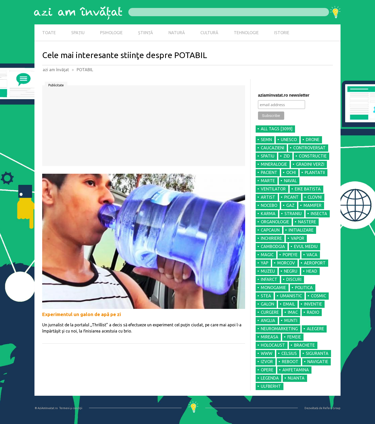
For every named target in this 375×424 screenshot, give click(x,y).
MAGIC (267, 254)
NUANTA (296, 378)
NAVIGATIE (317, 361)
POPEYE (290, 254)
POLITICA (304, 287)
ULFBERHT (271, 386)
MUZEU (268, 271)
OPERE (267, 369)
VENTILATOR (273, 189)
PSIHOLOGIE (111, 32)
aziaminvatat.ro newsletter (283, 95)
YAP (264, 263)
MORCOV (286, 263)
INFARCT (269, 279)
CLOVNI (315, 197)
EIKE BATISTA (308, 189)
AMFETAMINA (295, 369)
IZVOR (267, 361)
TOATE (49, 32)
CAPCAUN (270, 230)
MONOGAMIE (273, 287)
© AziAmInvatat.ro (46, 408)
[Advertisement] (144, 127)
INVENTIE (313, 304)
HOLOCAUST (273, 345)
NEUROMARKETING (279, 328)
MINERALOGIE (274, 164)
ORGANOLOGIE (275, 221)
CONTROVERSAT (309, 147)
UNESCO (289, 139)
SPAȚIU (78, 32)
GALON (267, 304)
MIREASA (269, 337)
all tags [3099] (276, 128)
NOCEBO (269, 205)
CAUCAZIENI (272, 147)
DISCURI (293, 279)
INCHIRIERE (271, 238)
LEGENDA (270, 378)
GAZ (290, 205)
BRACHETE (304, 345)
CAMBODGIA (273, 246)
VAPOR (297, 238)
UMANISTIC (291, 295)
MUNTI (290, 320)
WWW (266, 353)
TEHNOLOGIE (246, 32)
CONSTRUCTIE (313, 156)
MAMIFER (312, 205)
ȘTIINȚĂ (145, 32)
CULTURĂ (209, 32)
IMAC (293, 312)
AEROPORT (315, 263)
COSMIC (318, 295)
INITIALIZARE (301, 230)
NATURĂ (176, 32)
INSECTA (319, 213)
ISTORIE (281, 32)
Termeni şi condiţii (70, 408)
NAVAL (290, 180)
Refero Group (331, 408)
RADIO (313, 312)
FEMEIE (294, 337)
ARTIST (268, 197)
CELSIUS (289, 353)
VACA (312, 254)
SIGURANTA (317, 353)
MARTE (268, 180)
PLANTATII (315, 172)
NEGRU (290, 271)
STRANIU (293, 213)
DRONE (312, 139)
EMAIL (289, 304)
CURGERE (270, 312)
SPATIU (267, 156)
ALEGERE (315, 328)
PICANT (291, 197)
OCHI (291, 172)
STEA (266, 295)
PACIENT (269, 172)
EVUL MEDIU (306, 246)
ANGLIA (268, 320)
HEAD (311, 271)
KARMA (268, 213)
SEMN (266, 139)
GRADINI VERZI (310, 164)
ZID (286, 156)
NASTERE (307, 221)
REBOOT (290, 361)
